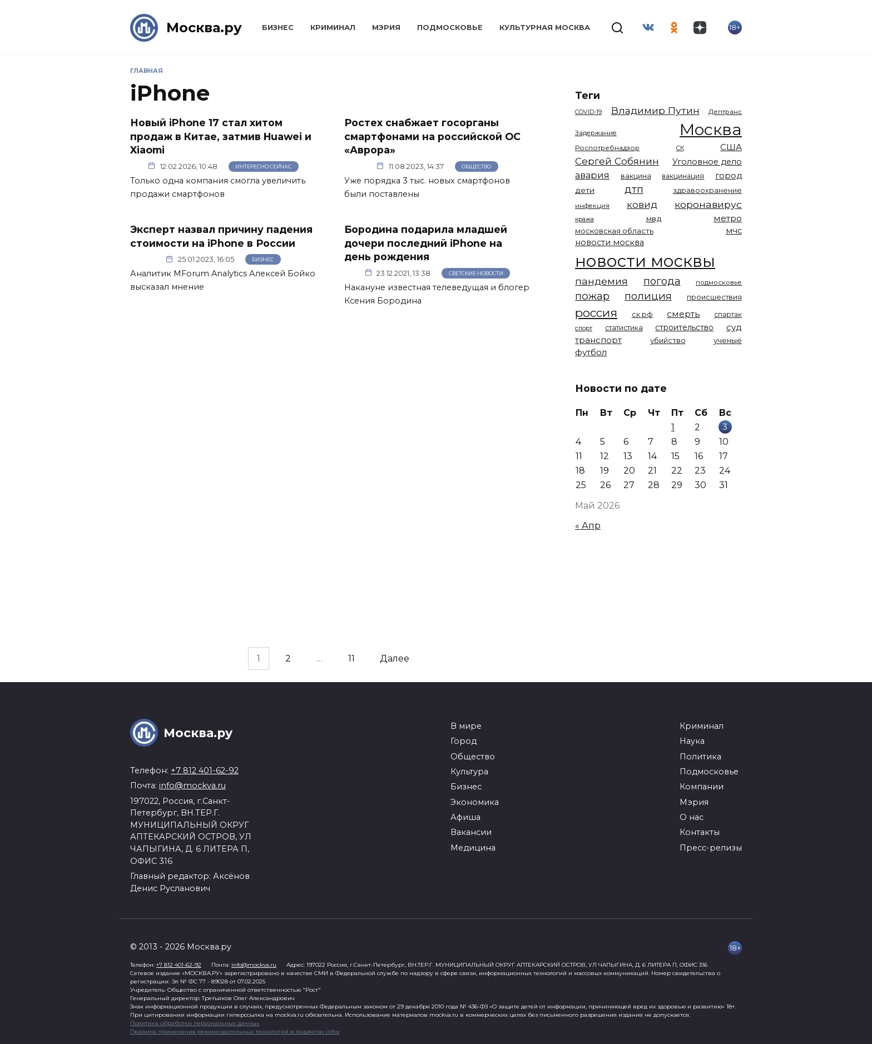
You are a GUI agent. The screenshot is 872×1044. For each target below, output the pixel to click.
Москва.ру (204, 27)
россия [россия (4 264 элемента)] (596, 313)
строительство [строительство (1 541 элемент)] (684, 327)
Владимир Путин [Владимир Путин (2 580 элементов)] (655, 110)
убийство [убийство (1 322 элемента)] (668, 340)
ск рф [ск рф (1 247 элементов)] (642, 314)
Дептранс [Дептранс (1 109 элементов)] (725, 112)
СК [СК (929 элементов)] (680, 148)
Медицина (473, 848)
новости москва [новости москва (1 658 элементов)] (609, 242)
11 (351, 658)
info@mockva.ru (192, 785)
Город (463, 741)
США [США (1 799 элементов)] (731, 147)
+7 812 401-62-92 (205, 770)
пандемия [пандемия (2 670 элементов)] (601, 281)
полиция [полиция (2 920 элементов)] (648, 296)
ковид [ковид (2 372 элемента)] (642, 204)
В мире (466, 726)
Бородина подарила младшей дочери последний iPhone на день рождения (425, 242)
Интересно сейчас (263, 166)
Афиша (465, 817)
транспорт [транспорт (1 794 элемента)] (598, 340)
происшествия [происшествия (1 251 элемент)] (714, 297)
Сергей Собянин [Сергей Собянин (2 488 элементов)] (617, 161)
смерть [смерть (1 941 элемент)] (683, 314)
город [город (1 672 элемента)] (728, 176)
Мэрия (386, 27)
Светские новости (476, 273)
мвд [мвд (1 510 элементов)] (654, 218)
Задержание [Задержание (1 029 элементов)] (596, 133)
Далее (394, 658)
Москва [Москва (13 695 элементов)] (711, 129)
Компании (702, 787)
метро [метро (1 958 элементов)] (728, 218)
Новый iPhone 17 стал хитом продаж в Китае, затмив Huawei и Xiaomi (220, 136)
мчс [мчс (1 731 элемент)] (734, 231)
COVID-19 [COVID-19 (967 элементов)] (588, 112)
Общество (476, 166)
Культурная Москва (544, 27)
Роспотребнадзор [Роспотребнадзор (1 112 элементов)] (607, 148)
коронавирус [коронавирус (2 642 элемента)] (708, 204)
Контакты (700, 832)
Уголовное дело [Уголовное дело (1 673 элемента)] (707, 162)
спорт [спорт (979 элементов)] (583, 328)
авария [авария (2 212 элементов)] (592, 175)
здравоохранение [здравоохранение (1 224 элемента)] (707, 190)
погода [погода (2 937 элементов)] (662, 281)
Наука (692, 741)
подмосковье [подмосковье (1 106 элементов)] (719, 282)
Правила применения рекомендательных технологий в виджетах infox (234, 1031)
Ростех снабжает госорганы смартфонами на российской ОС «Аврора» (432, 136)
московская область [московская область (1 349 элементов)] (614, 230)
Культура (469, 772)
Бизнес (278, 27)
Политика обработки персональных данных (194, 1023)
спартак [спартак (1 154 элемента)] (728, 314)
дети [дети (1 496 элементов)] (584, 190)
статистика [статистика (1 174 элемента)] (624, 328)
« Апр (588, 525)
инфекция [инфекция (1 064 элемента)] (592, 206)
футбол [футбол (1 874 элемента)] (591, 352)
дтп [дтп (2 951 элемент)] (634, 189)
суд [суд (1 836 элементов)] (734, 327)
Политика (700, 757)
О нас (691, 817)
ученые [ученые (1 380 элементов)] (728, 340)
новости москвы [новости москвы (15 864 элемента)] (645, 261)
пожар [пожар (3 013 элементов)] (592, 296)
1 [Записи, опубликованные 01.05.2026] (673, 427)
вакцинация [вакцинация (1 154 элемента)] (683, 176)
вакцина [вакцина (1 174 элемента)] (636, 176)
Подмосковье (450, 27)
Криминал (332, 27)
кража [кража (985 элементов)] (584, 219)
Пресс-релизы (711, 848)
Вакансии (471, 832)
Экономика (474, 802)
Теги (587, 95)
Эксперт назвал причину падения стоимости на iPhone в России (221, 236)
